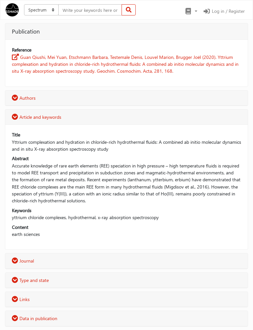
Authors (24, 98)
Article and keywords (36, 117)
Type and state (30, 280)
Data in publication (34, 318)
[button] (191, 11)
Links (21, 299)
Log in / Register (224, 11)
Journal (23, 261)
